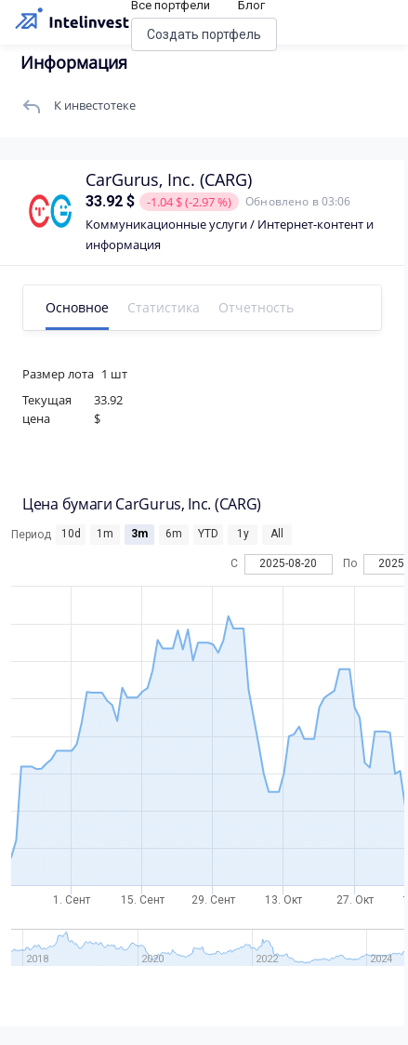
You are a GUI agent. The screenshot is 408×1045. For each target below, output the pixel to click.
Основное (77, 307)
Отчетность (256, 307)
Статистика (163, 307)
